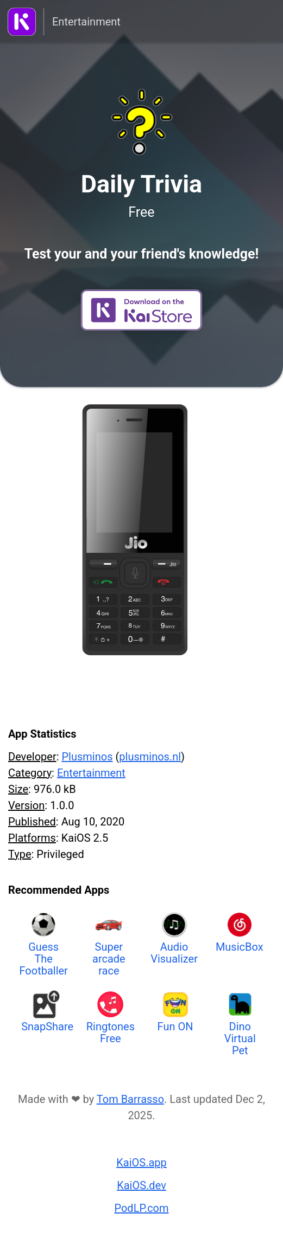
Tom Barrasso (130, 1099)
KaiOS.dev (141, 1185)
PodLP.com (141, 1208)
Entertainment (86, 21)
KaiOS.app (141, 1163)
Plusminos (86, 756)
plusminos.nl (150, 756)
